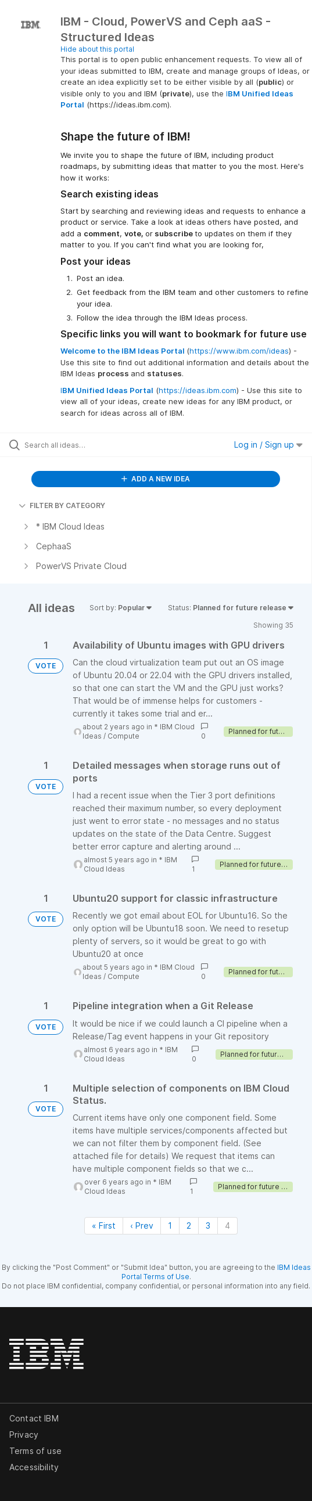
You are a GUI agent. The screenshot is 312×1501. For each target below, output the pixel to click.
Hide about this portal (97, 49)
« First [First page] (104, 1225)
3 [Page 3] (208, 1225)
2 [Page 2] (189, 1225)
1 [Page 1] (170, 1225)
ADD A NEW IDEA (155, 478)
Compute (123, 736)
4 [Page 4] (227, 1225)
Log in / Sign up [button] (268, 444)
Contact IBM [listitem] (34, 1418)
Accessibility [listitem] (34, 1467)
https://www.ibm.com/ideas (239, 350)
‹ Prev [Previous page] (141, 1225)
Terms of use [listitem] (35, 1451)
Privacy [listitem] (23, 1434)
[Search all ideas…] (90, 445)
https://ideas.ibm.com (197, 390)
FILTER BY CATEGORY (62, 505)
